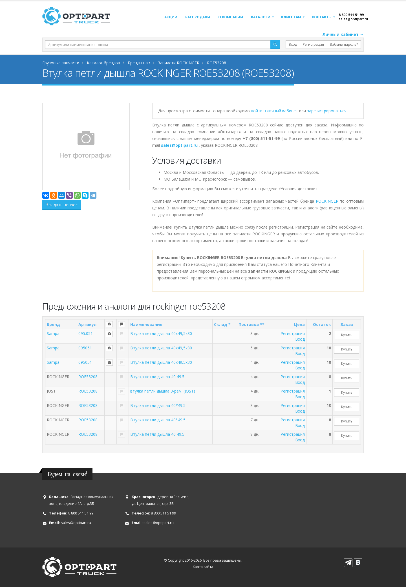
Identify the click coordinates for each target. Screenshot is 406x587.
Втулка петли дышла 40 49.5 (157, 376)
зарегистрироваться (327, 110)
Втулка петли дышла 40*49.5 (158, 405)
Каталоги (260, 17)
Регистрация (313, 44)
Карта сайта (203, 566)
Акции (170, 17)
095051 (85, 348)
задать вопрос (62, 204)
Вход (293, 44)
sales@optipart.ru (353, 19)
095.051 (85, 333)
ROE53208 (88, 376)
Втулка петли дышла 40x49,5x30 (161, 333)
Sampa (53, 333)
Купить (346, 334)
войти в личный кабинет (275, 110)
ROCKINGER (327, 201)
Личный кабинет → (343, 34)
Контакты (322, 17)
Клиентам (291, 17)
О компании (230, 17)
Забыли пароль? (344, 44)
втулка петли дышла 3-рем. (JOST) (162, 391)
